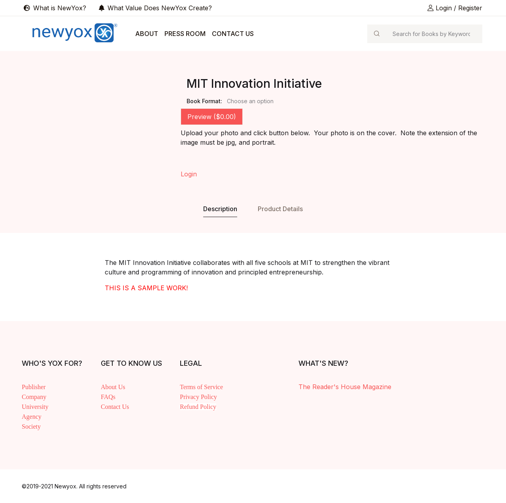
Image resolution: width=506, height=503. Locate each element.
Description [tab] (220, 209)
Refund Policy (198, 406)
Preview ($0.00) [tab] (211, 117)
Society (31, 426)
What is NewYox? (55, 8)
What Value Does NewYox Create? (155, 8)
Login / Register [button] (454, 8)
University (35, 406)
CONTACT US (233, 34)
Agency (32, 416)
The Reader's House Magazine (344, 387)
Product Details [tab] (280, 209)
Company (34, 396)
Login (189, 174)
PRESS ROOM (185, 34)
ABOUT (146, 34)
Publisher (33, 387)
